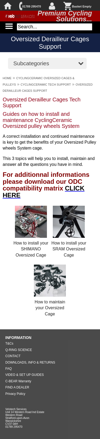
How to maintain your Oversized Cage (50, 308)
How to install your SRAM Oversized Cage (68, 249)
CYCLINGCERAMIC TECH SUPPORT (46, 84)
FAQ (8, 369)
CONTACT (13, 356)
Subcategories (31, 63)
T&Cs (9, 343)
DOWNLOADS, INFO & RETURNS (30, 362)
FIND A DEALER (17, 387)
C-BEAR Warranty (18, 381)
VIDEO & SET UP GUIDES (24, 375)
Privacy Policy (15, 394)
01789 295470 (31, 6)
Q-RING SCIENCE (18, 350)
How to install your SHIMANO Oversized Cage (30, 249)
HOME (7, 78)
